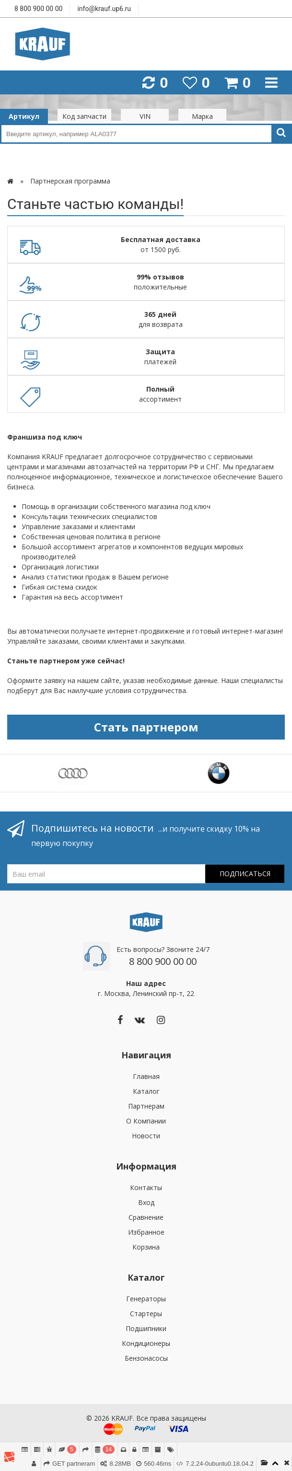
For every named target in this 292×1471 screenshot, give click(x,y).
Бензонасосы (146, 1358)
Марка (202, 116)
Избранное (146, 1232)
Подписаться (245, 873)
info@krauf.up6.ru (104, 8)
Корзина (146, 1246)
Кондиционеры (146, 1343)
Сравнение (146, 1217)
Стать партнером (146, 727)
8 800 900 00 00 (38, 8)
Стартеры (146, 1313)
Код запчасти (84, 116)
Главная (146, 1076)
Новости (146, 1135)
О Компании (146, 1120)
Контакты (146, 1187)
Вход (146, 1202)
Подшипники (146, 1328)
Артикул (24, 116)
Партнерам (146, 1106)
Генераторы (146, 1298)
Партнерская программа (70, 180)
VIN (145, 116)
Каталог (146, 1091)
